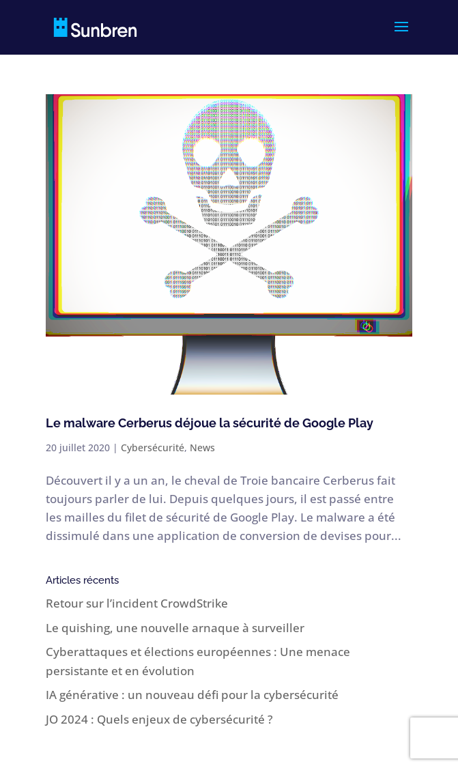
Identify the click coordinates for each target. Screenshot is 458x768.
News (202, 447)
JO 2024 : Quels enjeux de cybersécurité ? (159, 719)
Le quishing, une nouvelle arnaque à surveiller (175, 628)
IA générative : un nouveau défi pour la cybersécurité (192, 694)
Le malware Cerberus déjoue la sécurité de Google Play (209, 423)
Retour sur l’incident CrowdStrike (137, 603)
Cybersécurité (152, 447)
